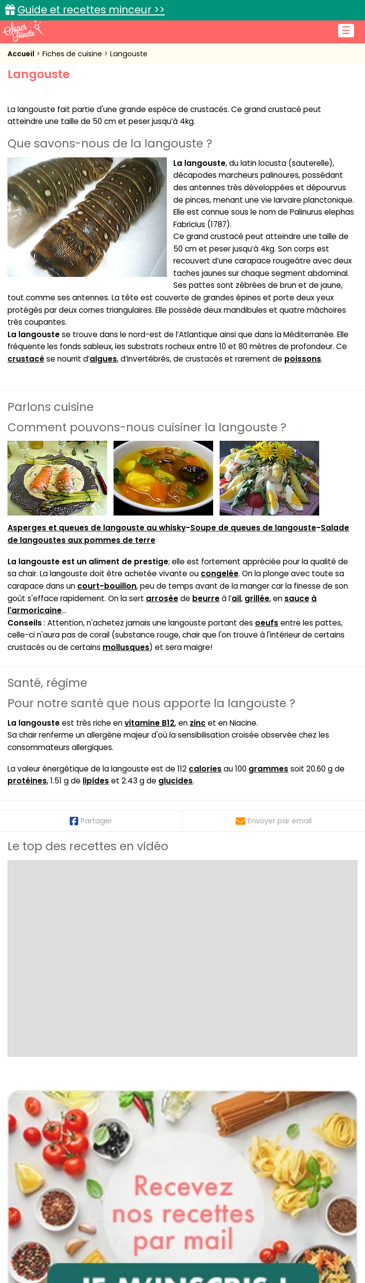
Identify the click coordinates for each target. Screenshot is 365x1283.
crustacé (25, 359)
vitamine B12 (149, 723)
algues (103, 359)
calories (205, 769)
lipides (96, 780)
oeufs (266, 623)
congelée (220, 573)
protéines (27, 780)
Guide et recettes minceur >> (91, 9)
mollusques (126, 647)
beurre (206, 598)
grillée (256, 598)
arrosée (162, 598)
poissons (302, 359)
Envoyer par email (274, 821)
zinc (198, 723)
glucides (175, 780)
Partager (91, 821)
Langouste (128, 54)
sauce (296, 598)
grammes (268, 769)
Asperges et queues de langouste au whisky (96, 527)
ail (236, 598)
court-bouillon (106, 586)
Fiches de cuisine (73, 54)
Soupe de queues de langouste (253, 527)
